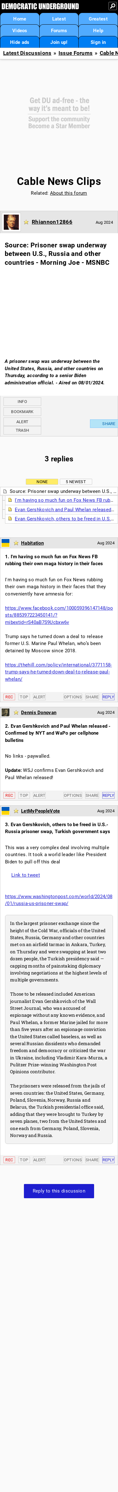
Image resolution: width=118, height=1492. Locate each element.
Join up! (58, 42)
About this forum (68, 193)
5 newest (76, 481)
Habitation (32, 543)
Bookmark (22, 411)
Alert (22, 421)
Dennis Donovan (38, 712)
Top (24, 697)
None (42, 481)
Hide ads (19, 42)
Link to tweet (25, 875)
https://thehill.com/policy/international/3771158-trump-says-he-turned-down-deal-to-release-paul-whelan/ (58, 672)
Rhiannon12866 (52, 222)
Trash (22, 430)
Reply (109, 697)
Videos (19, 30)
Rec (9, 697)
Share (92, 697)
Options (73, 697)
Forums (59, 30)
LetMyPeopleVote (40, 811)
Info (22, 401)
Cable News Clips (59, 181)
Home (19, 19)
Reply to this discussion (59, 1191)
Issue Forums (76, 53)
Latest (59, 19)
